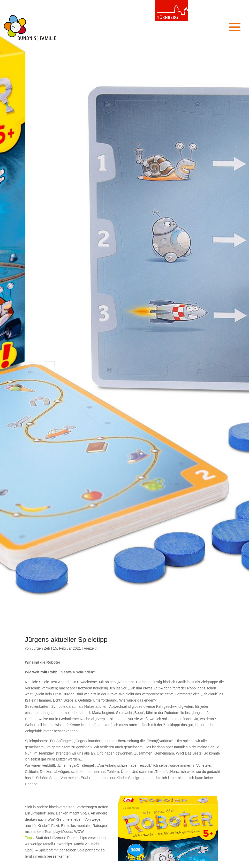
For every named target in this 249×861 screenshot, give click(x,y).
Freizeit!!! (91, 648)
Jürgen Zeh (41, 648)
